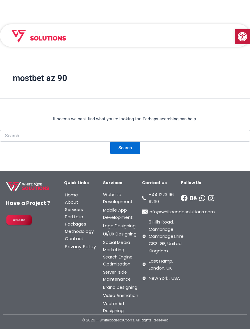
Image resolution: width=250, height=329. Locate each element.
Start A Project (218, 6)
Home (71, 195)
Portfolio (74, 217)
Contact (74, 238)
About (71, 202)
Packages (75, 224)
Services (74, 209)
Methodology (79, 231)
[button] (242, 36)
